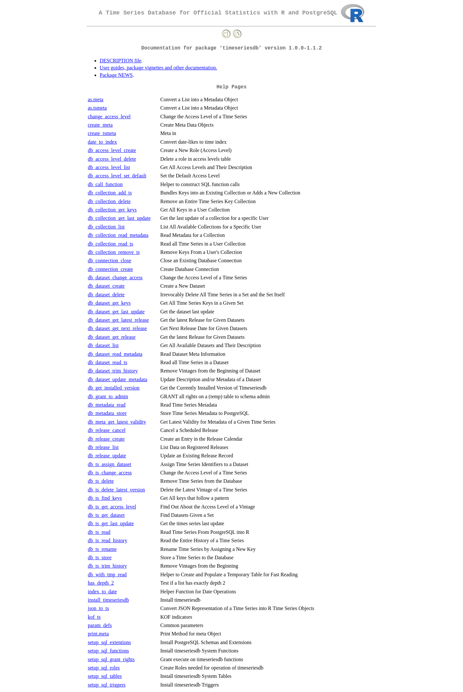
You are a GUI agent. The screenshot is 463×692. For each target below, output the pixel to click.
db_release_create (106, 439)
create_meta (100, 125)
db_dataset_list (103, 345)
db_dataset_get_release (111, 337)
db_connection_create (110, 269)
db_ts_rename (102, 549)
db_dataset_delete (106, 294)
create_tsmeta (102, 133)
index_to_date (102, 591)
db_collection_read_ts (110, 244)
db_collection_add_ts (110, 192)
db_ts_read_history (107, 540)
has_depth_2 (101, 583)
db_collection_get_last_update (119, 218)
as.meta (95, 99)
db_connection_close (109, 260)
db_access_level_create (112, 150)
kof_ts (94, 617)
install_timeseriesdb (108, 600)
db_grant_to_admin (108, 396)
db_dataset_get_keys (109, 303)
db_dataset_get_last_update (116, 311)
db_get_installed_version (114, 388)
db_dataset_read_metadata (115, 354)
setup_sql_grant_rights (111, 659)
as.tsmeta (97, 108)
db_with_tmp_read (107, 574)
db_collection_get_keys (112, 209)
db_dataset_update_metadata (117, 379)
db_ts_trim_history (107, 566)
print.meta (98, 633)
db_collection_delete (109, 201)
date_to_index (102, 142)
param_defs (100, 625)
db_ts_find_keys (105, 498)
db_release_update (107, 455)
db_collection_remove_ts (114, 252)
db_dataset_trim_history (113, 370)
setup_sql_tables (105, 676)
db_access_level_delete (112, 159)
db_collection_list (106, 226)
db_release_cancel (106, 430)
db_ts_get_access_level (112, 506)
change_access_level (109, 116)
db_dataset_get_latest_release (118, 320)
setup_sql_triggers (106, 685)
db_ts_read (99, 532)
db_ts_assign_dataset (109, 464)
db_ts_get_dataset (106, 515)
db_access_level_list (109, 167)
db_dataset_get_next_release (117, 328)
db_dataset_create (106, 286)
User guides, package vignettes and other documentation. (158, 67)
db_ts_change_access (110, 472)
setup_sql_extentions (109, 642)
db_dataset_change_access (115, 277)
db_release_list (103, 447)
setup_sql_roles (104, 667)
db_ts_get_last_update (111, 523)
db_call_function (105, 184)
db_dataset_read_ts (107, 362)
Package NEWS (116, 75)
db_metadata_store (107, 413)
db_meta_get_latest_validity (117, 422)
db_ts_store (100, 557)
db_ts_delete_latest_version (116, 489)
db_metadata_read (106, 405)
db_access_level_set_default (117, 175)
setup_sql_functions (108, 650)
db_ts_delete (101, 481)
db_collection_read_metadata (118, 235)
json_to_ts (98, 608)
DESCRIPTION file (120, 60)
